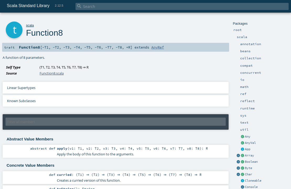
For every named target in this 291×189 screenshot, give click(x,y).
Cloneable (253, 180)
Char (248, 174)
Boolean (251, 162)
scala (30, 25)
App (247, 149)
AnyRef (157, 47)
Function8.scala (52, 73)
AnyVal (250, 143)
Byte (248, 168)
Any (247, 136)
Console (251, 187)
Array (249, 155)
